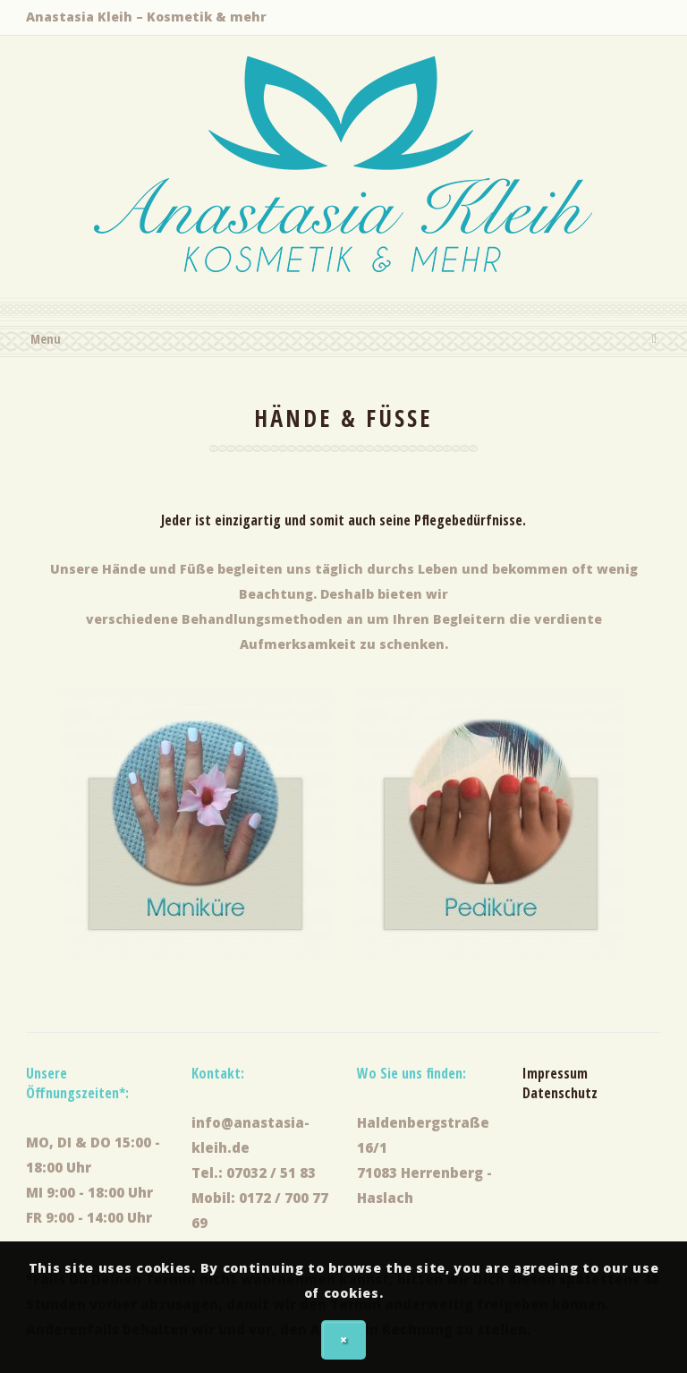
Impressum (555, 1073)
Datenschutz (560, 1093)
